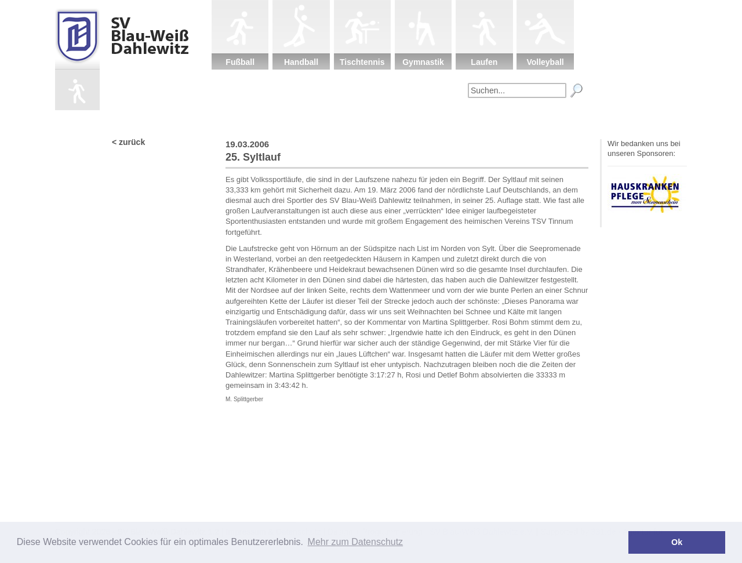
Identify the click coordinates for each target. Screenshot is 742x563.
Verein (315, 119)
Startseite (254, 119)
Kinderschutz (376, 119)
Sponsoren (437, 119)
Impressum (559, 119)
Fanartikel (498, 119)
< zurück (128, 142)
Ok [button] (676, 542)
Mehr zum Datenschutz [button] (355, 542)
